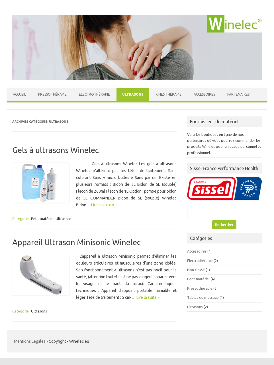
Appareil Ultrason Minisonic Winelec (76, 242)
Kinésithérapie (168, 94)
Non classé (196, 270)
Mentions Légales (30, 341)
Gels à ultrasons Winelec (55, 150)
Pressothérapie (52, 94)
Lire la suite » (102, 205)
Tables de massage (203, 297)
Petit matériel (42, 219)
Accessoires (204, 94)
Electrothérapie (94, 94)
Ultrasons (132, 94)
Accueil (19, 94)
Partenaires (238, 94)
